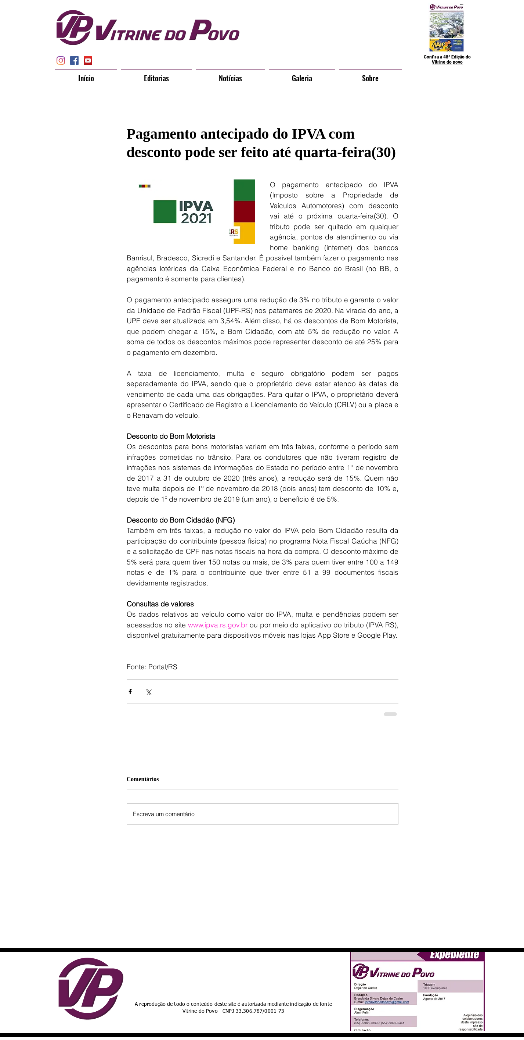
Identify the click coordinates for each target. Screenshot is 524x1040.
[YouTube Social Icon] (88, 60)
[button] (156, 75)
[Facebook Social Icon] (74, 60)
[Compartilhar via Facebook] (130, 691)
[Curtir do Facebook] (248, 974)
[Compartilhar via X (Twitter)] (148, 691)
